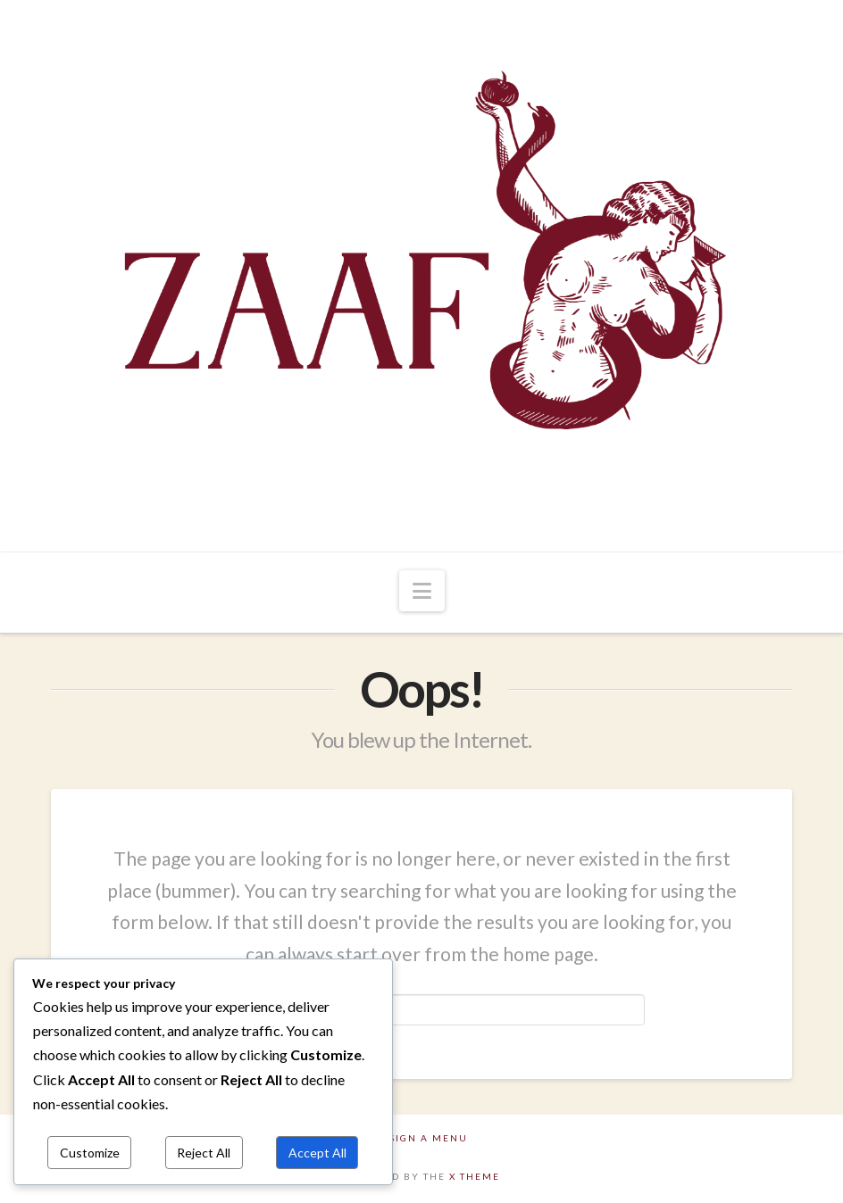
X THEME (474, 1176)
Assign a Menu (421, 1137)
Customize (90, 1152)
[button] (422, 590)
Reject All (203, 1152)
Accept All (317, 1152)
